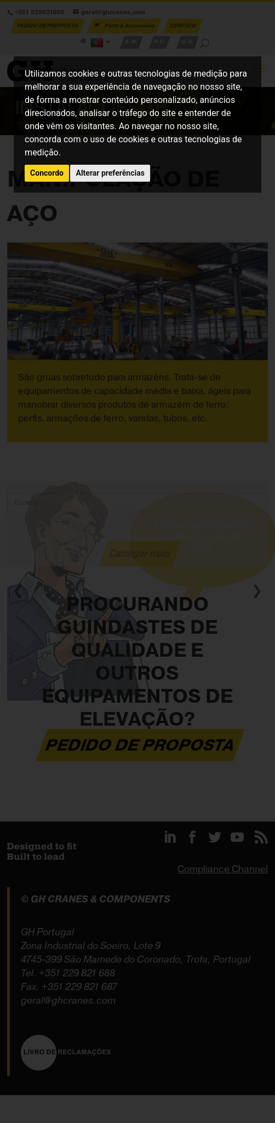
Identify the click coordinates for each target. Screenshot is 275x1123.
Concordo (47, 173)
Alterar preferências (110, 173)
